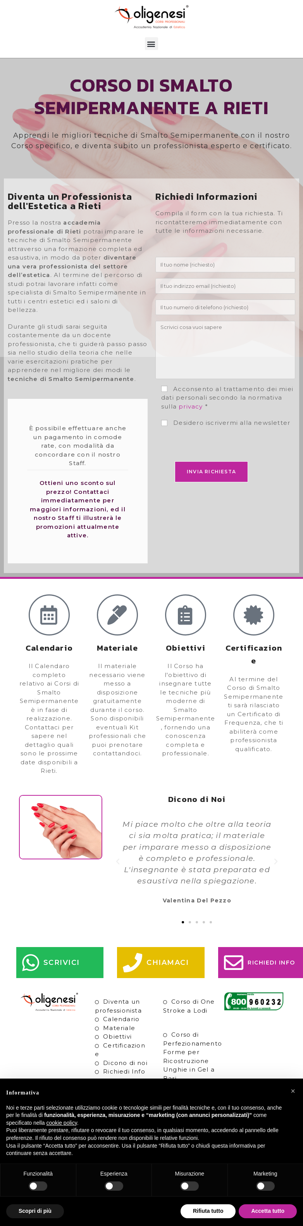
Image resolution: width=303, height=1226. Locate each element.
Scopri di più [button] (35, 1211)
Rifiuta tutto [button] (208, 1211)
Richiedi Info (124, 1071)
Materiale (119, 1028)
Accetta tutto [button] (267, 1211)
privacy (191, 406)
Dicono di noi (125, 1063)
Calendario (121, 1019)
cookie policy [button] (61, 1123)
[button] (151, 43)
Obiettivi (117, 1036)
